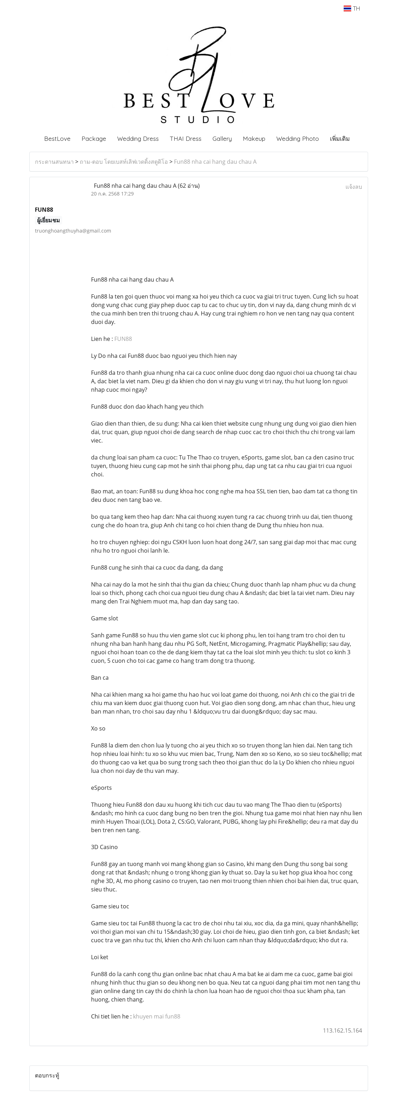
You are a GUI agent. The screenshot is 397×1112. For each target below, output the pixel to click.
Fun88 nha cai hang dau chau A (215, 162)
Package (94, 138)
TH (352, 8)
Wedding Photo (297, 138)
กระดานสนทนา (54, 162)
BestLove (57, 138)
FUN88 (123, 339)
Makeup (254, 138)
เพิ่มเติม (340, 138)
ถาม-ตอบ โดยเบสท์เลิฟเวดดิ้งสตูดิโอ (124, 162)
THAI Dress (185, 138)
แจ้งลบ (353, 187)
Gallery (222, 138)
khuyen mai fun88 (156, 1016)
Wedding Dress (138, 138)
